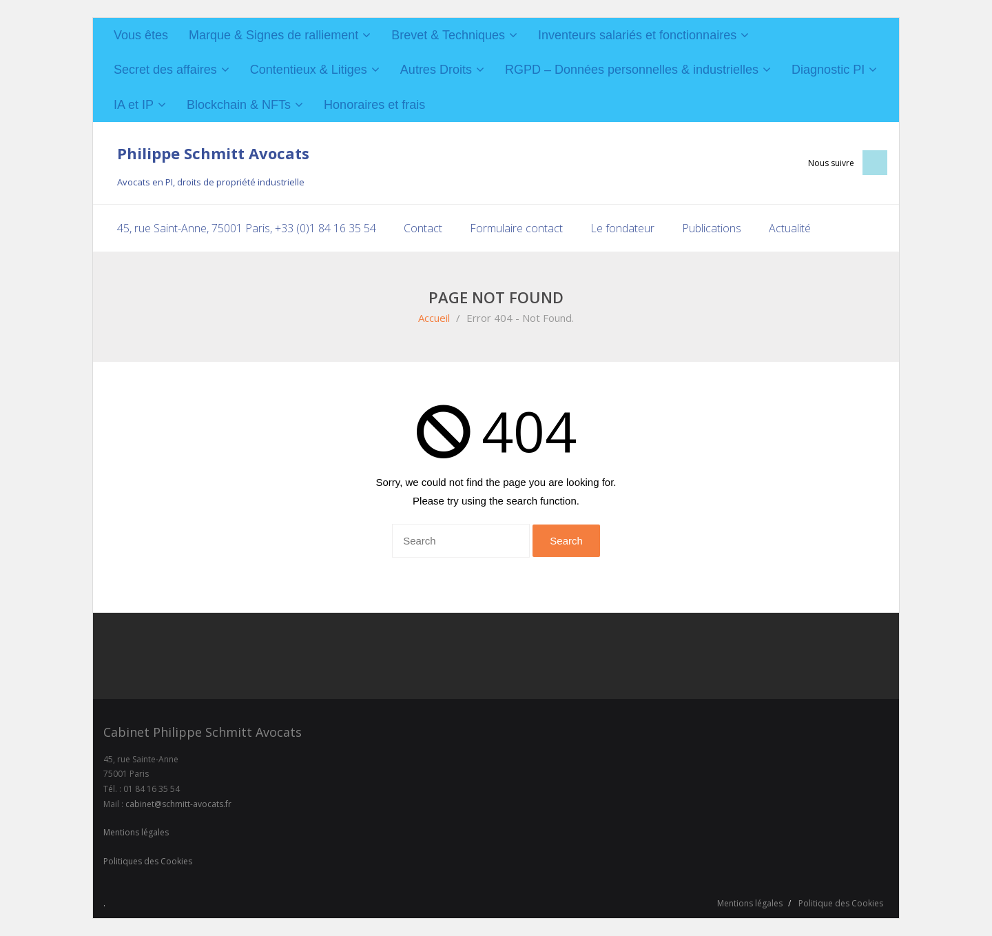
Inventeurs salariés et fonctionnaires (637, 35)
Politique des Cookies (840, 903)
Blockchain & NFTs (239, 105)
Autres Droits (436, 70)
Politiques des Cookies (147, 861)
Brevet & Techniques (448, 35)
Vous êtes (141, 35)
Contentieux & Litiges (308, 70)
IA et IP (134, 105)
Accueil (434, 318)
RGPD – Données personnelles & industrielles (631, 70)
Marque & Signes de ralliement (273, 35)
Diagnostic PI (828, 70)
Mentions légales (136, 832)
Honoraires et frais (374, 105)
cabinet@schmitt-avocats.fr (178, 804)
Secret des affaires (165, 70)
